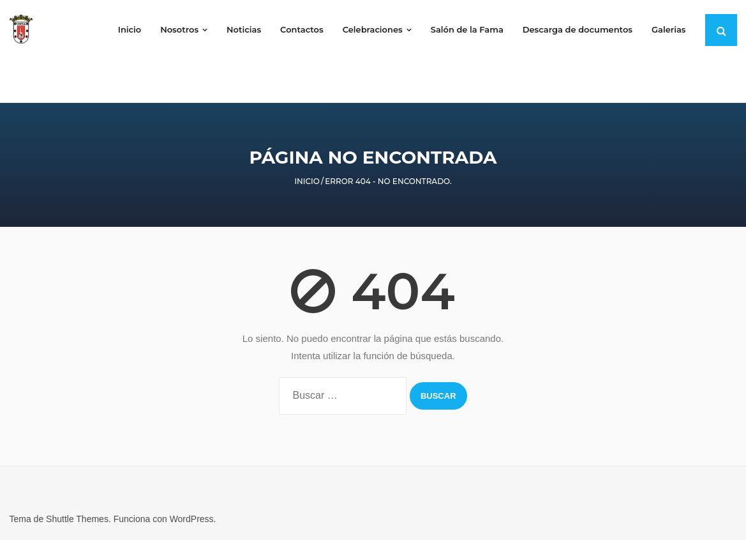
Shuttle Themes (77, 519)
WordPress (192, 519)
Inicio (307, 181)
